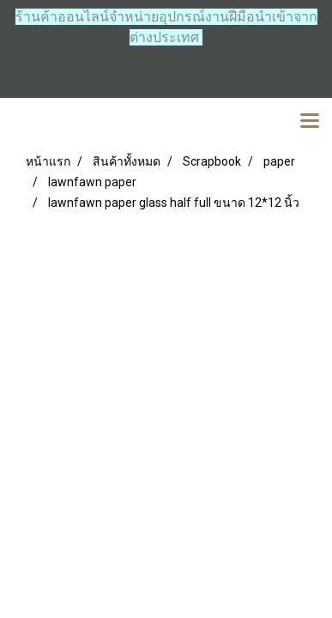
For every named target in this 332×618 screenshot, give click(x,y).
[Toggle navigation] (310, 122)
